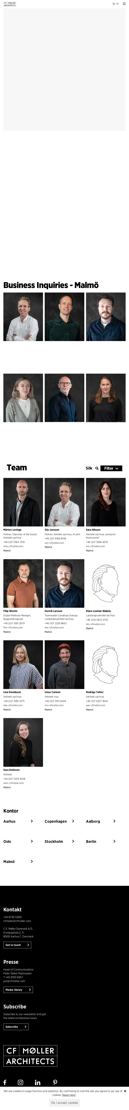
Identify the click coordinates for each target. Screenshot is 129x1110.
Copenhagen (56, 821)
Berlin (91, 841)
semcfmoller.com (13, 783)
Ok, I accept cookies (64, 1103)
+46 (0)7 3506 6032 (97, 542)
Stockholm (54, 841)
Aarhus (9, 821)
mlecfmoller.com (13, 546)
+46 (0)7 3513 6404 (55, 701)
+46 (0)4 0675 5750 (97, 619)
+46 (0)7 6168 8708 (55, 538)
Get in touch (13, 945)
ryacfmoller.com (95, 705)
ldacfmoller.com (13, 705)
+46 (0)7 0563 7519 (14, 542)
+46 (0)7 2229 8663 (56, 623)
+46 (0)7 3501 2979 (14, 623)
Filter (108, 468)
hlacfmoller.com (54, 627)
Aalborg (93, 821)
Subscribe (12, 1026)
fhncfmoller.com (13, 627)
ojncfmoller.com (54, 542)
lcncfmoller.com (54, 705)
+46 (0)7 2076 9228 (14, 778)
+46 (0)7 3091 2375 (14, 701)
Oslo (7, 841)
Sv (116, 3)
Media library (14, 989)
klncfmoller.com (95, 624)
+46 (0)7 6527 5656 (97, 701)
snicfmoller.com (95, 546)
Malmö (9, 861)
